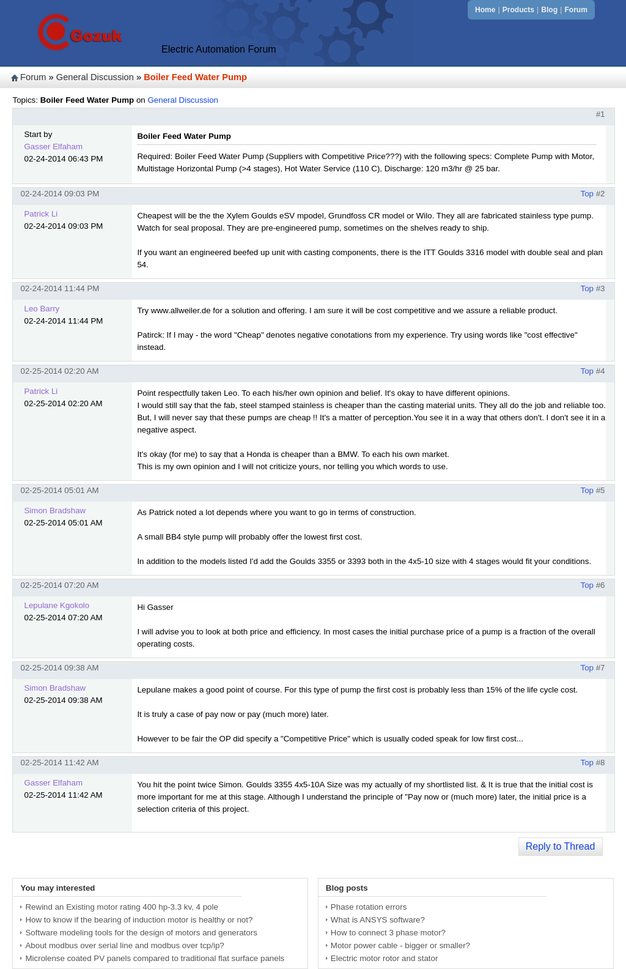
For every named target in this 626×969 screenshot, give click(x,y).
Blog (549, 10)
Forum (575, 10)
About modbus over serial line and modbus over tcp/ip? (124, 945)
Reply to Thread (560, 846)
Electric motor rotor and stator (384, 958)
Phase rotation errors (369, 906)
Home (485, 10)
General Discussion (95, 77)
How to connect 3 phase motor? (388, 932)
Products (518, 10)
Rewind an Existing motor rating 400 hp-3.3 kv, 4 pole (121, 906)
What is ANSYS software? (378, 919)
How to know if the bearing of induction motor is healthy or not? (138, 919)
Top (587, 193)
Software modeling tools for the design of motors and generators (141, 932)
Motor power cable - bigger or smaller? (400, 945)
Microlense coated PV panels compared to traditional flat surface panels (154, 958)
